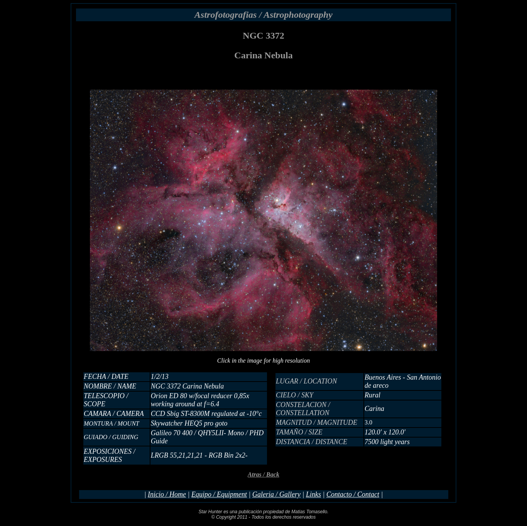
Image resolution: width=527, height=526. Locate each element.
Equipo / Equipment (219, 494)
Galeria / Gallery (276, 494)
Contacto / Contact (352, 494)
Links (313, 494)
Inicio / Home (167, 494)
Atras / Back (263, 474)
